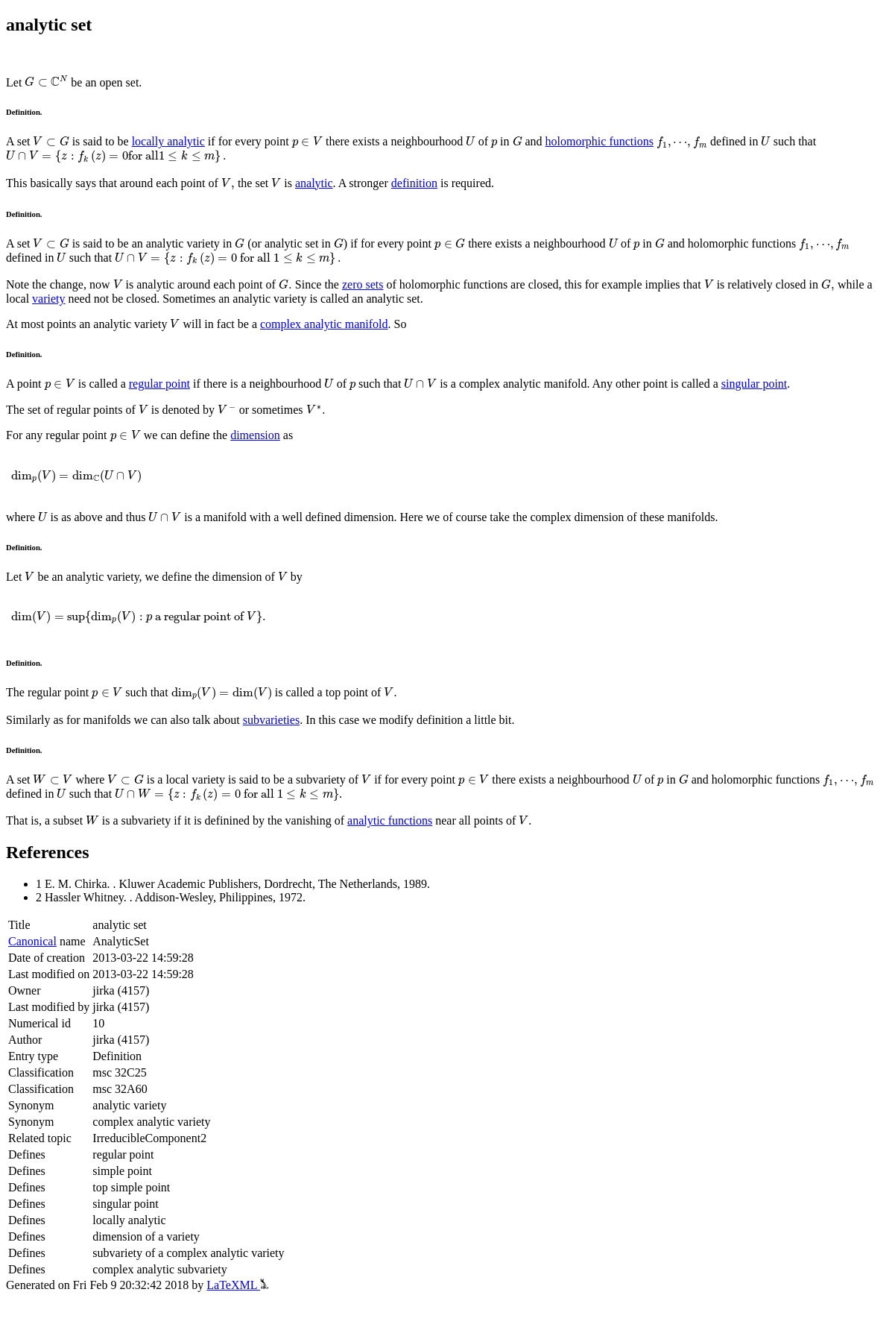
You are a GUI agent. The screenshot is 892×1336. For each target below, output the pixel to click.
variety (48, 298)
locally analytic (168, 141)
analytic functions (389, 820)
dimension (255, 435)
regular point (159, 383)
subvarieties (271, 719)
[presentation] (46, 81)
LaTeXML (237, 1285)
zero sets (363, 284)
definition (414, 183)
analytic (314, 183)
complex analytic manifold (324, 324)
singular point (754, 383)
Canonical (32, 941)
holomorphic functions (599, 141)
